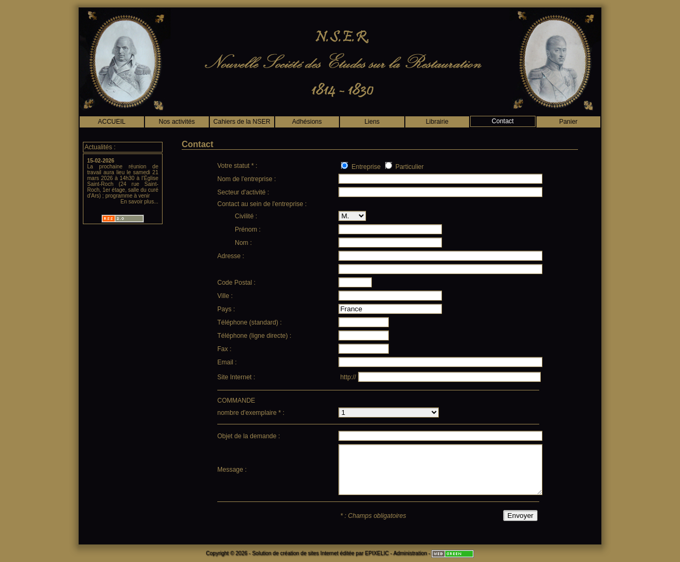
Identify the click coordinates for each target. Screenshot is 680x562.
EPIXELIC (377, 553)
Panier (568, 121)
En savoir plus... (139, 202)
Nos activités (177, 121)
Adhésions (307, 121)
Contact (503, 121)
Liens (372, 121)
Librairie (437, 121)
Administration (410, 553)
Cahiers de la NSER (242, 121)
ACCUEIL (111, 121)
